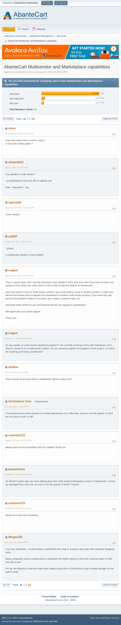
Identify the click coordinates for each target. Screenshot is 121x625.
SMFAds (5, 621)
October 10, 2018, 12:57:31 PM (18, 441)
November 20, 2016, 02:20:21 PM (19, 134)
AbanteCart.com (54, 600)
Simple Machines (25, 618)
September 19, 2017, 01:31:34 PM (19, 208)
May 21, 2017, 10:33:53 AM (16, 168)
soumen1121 (16, 435)
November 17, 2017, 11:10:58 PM (19, 276)
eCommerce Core (19, 401)
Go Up (6, 585)
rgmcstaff (14, 202)
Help (92, 618)
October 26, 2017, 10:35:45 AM (18, 242)
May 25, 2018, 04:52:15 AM (16, 372)
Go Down (8, 119)
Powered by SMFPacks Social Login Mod (40, 621)
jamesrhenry (16, 469)
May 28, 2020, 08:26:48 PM (16, 542)
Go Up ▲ (115, 618)
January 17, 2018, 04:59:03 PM (18, 338)
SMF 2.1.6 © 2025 (9, 618)
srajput (12, 270)
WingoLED (15, 537)
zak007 (12, 236)
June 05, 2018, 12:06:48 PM (17, 407)
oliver (12, 128)
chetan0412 (15, 162)
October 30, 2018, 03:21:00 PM (18, 508)
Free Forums (16, 621)
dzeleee (13, 367)
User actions (110, 119)
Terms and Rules (103, 618)
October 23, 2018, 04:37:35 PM (18, 474)
